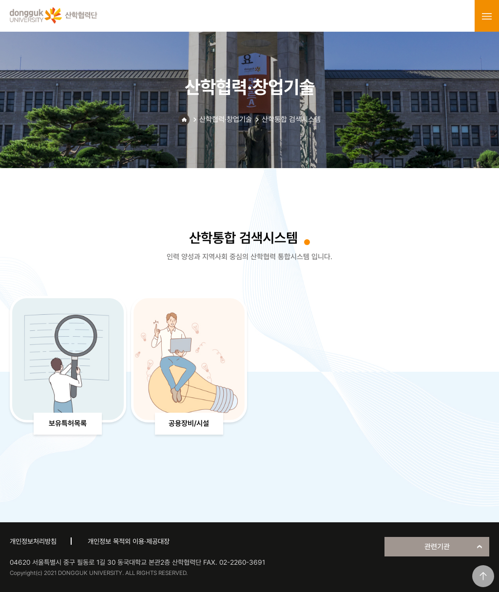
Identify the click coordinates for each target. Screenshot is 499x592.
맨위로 (483, 576)
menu (487, 16)
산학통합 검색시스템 (291, 119)
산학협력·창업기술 (225, 119)
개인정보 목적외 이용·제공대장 (129, 541)
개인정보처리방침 (33, 541)
